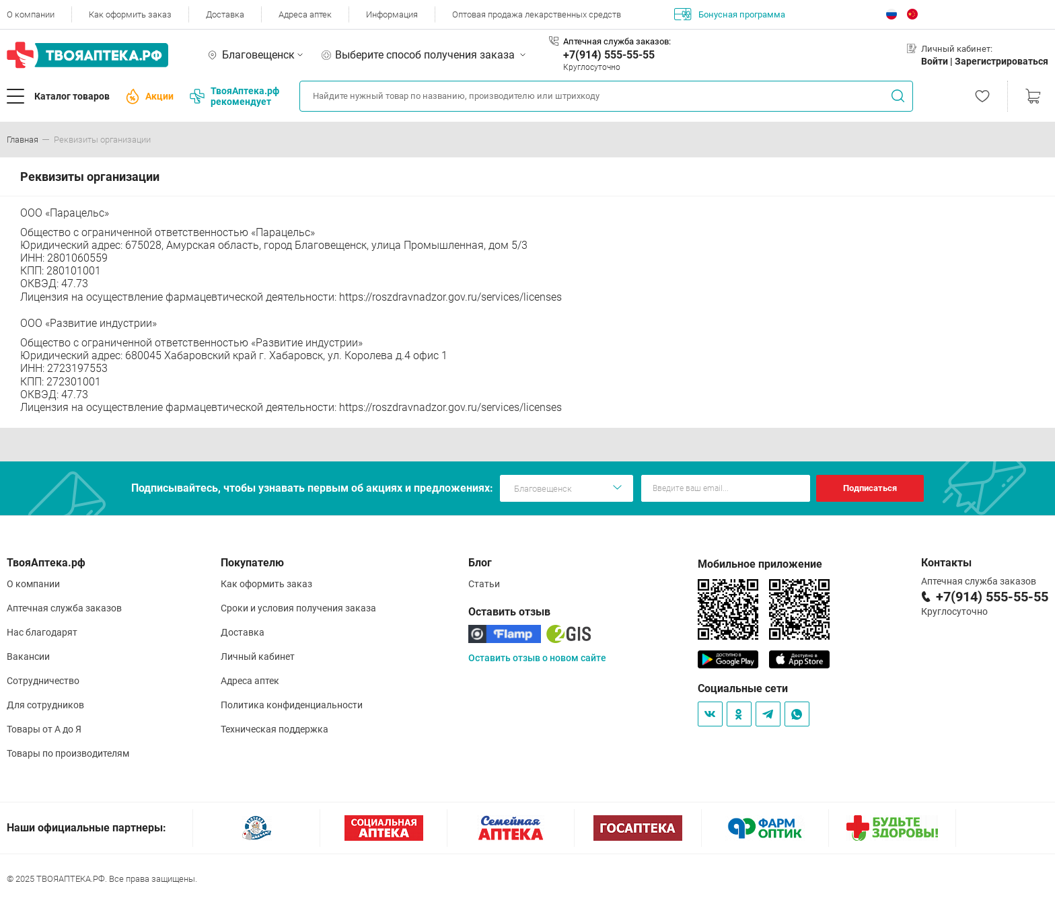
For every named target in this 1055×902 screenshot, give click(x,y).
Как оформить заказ (130, 14)
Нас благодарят (42, 632)
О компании (30, 14)
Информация (392, 14)
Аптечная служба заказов (64, 608)
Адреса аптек (305, 14)
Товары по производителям (68, 753)
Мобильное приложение (760, 564)
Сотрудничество (43, 680)
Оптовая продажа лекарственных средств (536, 14)
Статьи (484, 583)
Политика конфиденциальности (292, 705)
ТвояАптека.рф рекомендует (234, 96)
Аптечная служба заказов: (617, 41)
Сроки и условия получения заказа (298, 608)
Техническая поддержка (274, 729)
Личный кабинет (258, 656)
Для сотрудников (45, 705)
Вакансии (28, 656)
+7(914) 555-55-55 (609, 54)
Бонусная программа (729, 14)
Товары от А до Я (44, 729)
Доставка (225, 14)
